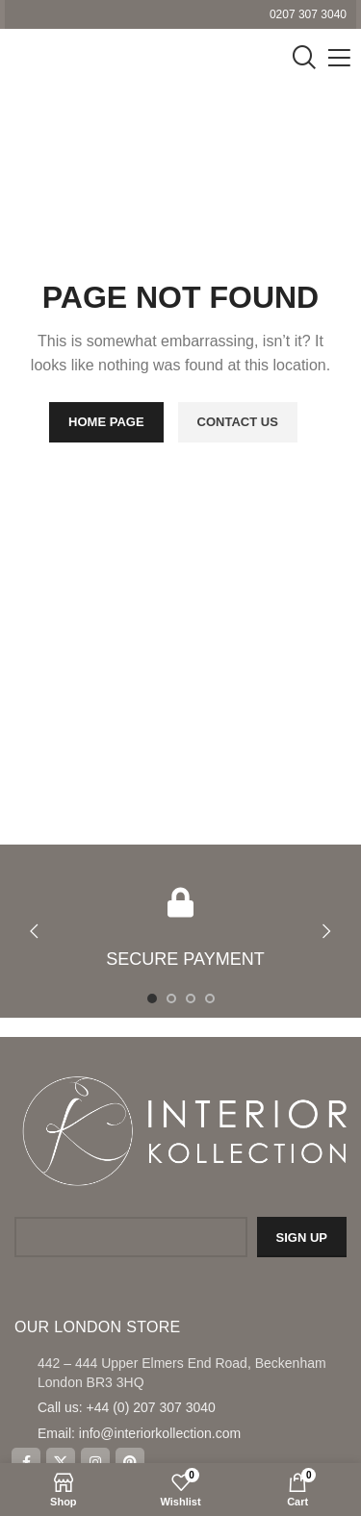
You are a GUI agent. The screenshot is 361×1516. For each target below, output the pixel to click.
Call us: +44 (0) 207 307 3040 (127, 1407)
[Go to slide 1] (152, 998)
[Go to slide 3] (190, 998)
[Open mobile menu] (339, 57)
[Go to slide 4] (210, 998)
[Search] (304, 57)
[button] (33, 931)
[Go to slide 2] (171, 998)
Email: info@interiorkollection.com (139, 1433)
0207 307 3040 (308, 14)
